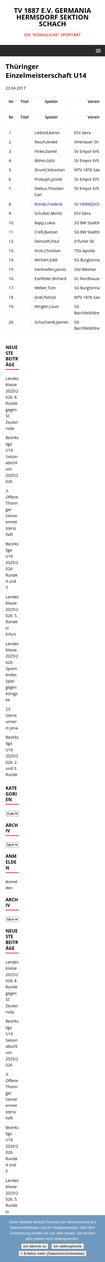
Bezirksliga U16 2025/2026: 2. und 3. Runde (12, 755)
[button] (97, 50)
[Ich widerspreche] (98, 1238)
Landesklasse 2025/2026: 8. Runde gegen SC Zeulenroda (12, 403)
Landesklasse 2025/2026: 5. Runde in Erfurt (12, 615)
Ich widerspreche (67, 1246)
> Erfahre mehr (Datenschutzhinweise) (53, 1253)
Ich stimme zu (34, 1246)
